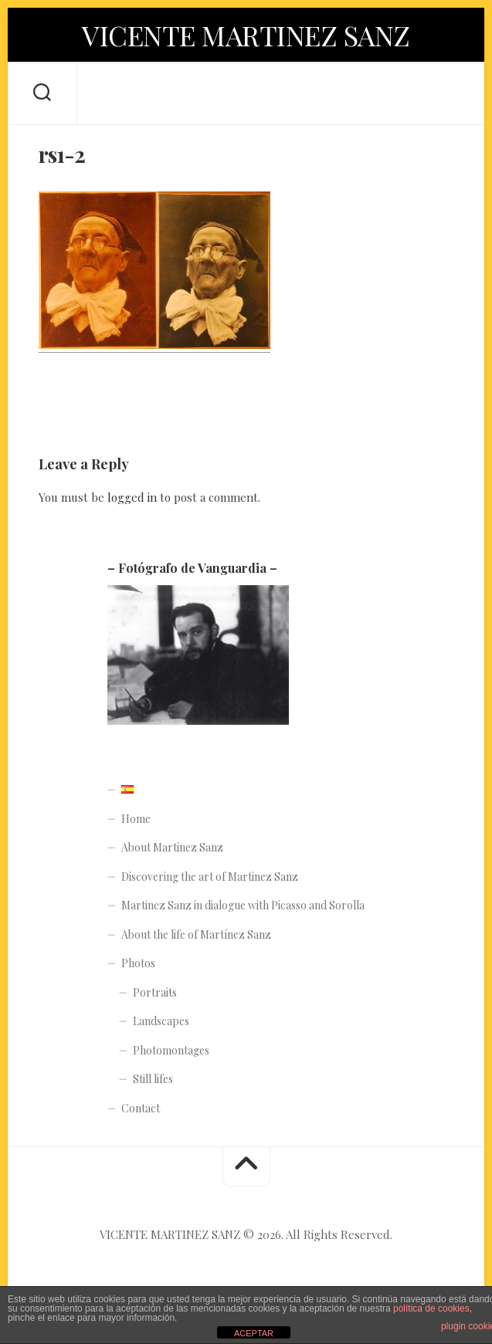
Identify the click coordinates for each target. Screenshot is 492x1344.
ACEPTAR (253, 1333)
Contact (140, 1108)
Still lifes (153, 1078)
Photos (138, 963)
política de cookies (431, 1308)
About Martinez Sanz (172, 847)
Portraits (155, 992)
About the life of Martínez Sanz (196, 934)
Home (136, 818)
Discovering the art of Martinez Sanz (209, 876)
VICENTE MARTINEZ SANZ (246, 34)
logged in (132, 497)
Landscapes (161, 1021)
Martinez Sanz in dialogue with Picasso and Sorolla (243, 905)
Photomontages (171, 1050)
